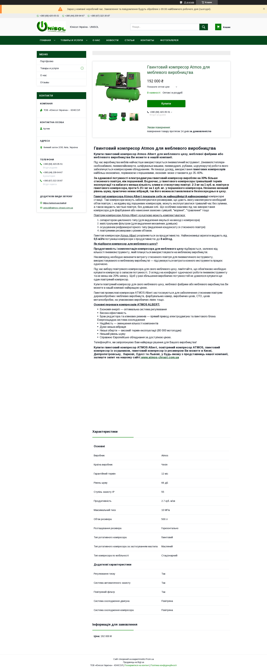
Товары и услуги (71, 40)
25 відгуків (189, 2)
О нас (96, 40)
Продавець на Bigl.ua (133, 662)
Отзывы (44, 82)
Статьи (129, 40)
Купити (166, 103)
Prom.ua (150, 659)
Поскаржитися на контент (136, 665)
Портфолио (46, 61)
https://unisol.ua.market (54, 202)
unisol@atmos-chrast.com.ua (58, 207)
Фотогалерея (169, 40)
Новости (112, 40)
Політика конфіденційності (164, 665)
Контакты (147, 40)
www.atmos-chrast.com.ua (159, 357)
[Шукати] (203, 27)
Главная (45, 40)
